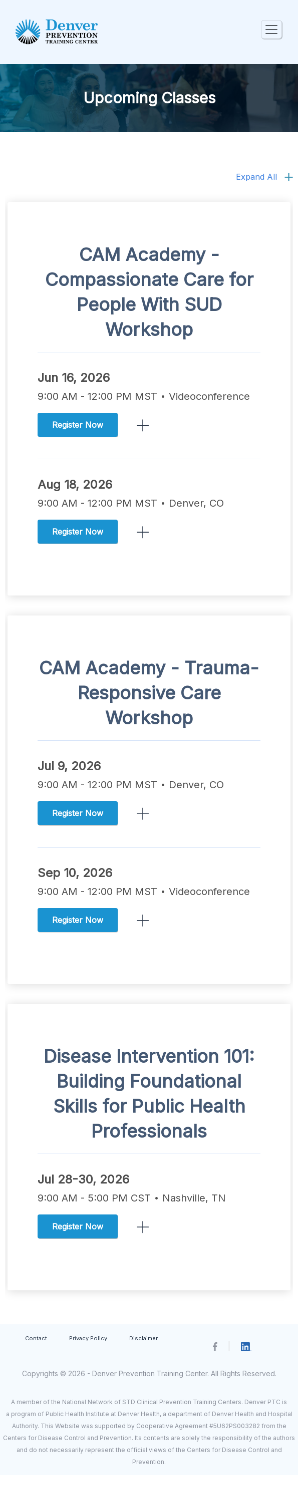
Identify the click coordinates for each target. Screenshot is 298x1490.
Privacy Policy (88, 1338)
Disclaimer (143, 1338)
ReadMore (143, 425)
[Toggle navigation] (271, 29)
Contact (36, 1338)
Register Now (77, 425)
